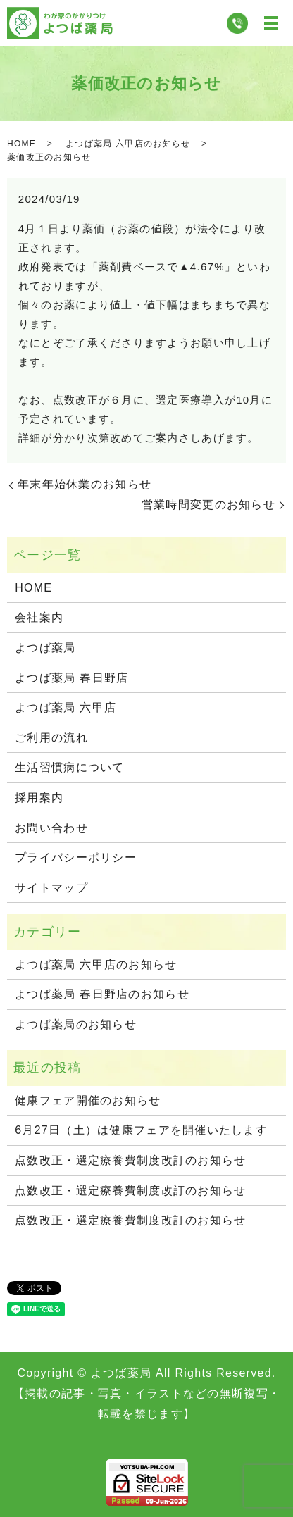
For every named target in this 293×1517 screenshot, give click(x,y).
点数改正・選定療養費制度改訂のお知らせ (130, 1160)
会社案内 (39, 617)
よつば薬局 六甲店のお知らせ (128, 144)
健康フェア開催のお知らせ (88, 1100)
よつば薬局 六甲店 (65, 707)
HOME (21, 144)
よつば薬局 (45, 648)
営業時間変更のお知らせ (208, 505)
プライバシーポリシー (76, 857)
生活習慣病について (70, 767)
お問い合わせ (51, 828)
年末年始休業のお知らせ (84, 484)
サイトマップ (51, 888)
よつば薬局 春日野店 (71, 678)
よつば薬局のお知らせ (76, 1024)
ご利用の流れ (51, 738)
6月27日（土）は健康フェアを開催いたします (141, 1130)
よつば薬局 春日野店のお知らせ (102, 994)
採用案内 (39, 798)
